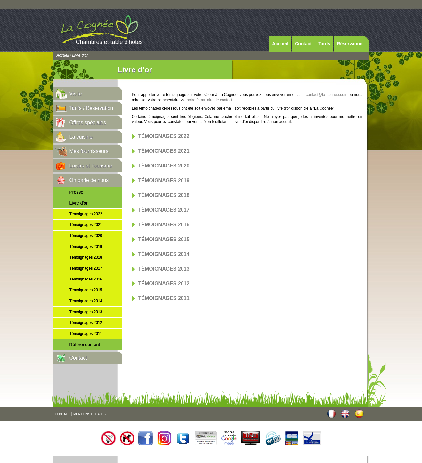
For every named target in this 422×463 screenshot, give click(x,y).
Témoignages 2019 (85, 246)
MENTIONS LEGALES (89, 414)
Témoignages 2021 (85, 225)
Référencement (84, 344)
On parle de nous (89, 180)
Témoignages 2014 (85, 301)
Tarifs (324, 43)
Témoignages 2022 (85, 214)
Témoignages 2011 (85, 333)
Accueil (280, 43)
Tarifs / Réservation (91, 108)
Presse (76, 192)
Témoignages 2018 (85, 257)
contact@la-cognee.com (326, 95)
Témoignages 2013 (85, 312)
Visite (75, 93)
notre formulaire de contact (209, 100)
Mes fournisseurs (89, 151)
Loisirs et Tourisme (90, 165)
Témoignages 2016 (85, 279)
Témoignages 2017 (85, 268)
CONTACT (62, 414)
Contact (303, 43)
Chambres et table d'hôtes (109, 42)
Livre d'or (78, 203)
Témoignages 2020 (85, 235)
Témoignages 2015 (85, 290)
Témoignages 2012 (85, 323)
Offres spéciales (87, 122)
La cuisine (81, 137)
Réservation (349, 43)
